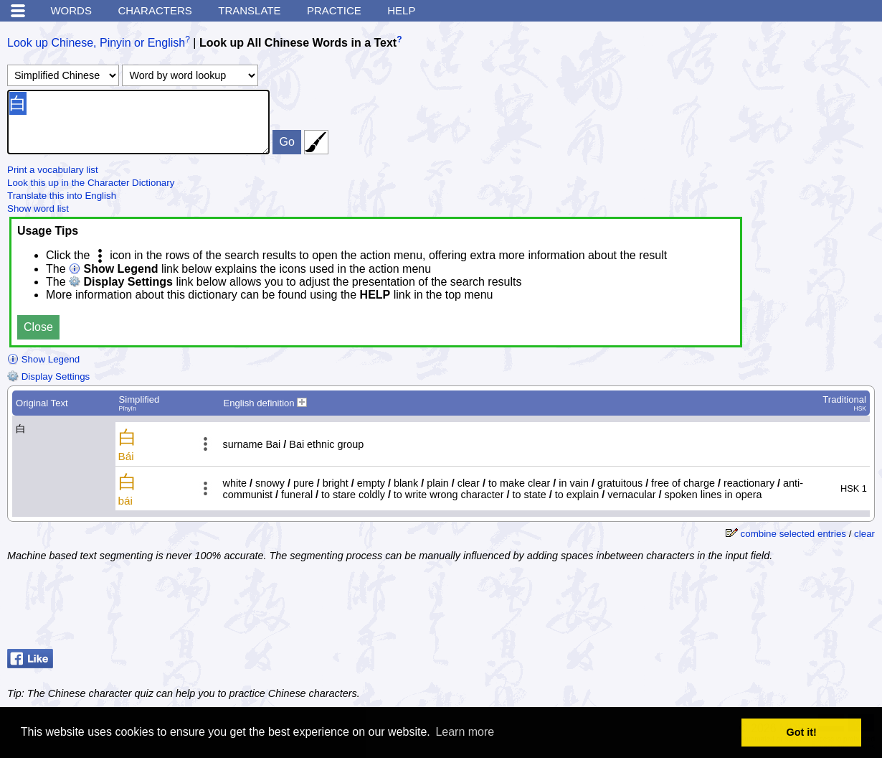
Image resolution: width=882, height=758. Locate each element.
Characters (154, 10)
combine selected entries (793, 533)
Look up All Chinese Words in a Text (298, 43)
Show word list (38, 208)
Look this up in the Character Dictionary (90, 182)
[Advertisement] (760, 607)
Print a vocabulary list (52, 169)
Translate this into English (61, 195)
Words (71, 10)
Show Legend (43, 359)
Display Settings (48, 376)
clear (864, 533)
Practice (334, 10)
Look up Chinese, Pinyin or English (96, 43)
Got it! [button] (802, 732)
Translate (249, 10)
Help (401, 10)
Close (38, 327)
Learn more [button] (464, 732)
